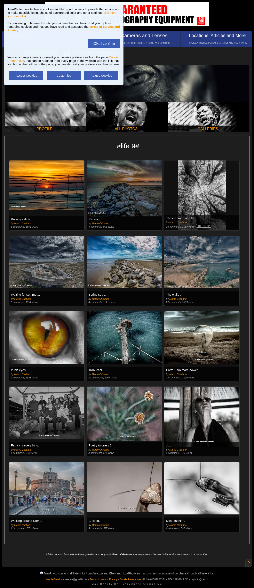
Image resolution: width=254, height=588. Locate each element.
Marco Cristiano (22, 223)
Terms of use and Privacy (103, 579)
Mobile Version (54, 579)
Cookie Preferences (130, 579)
